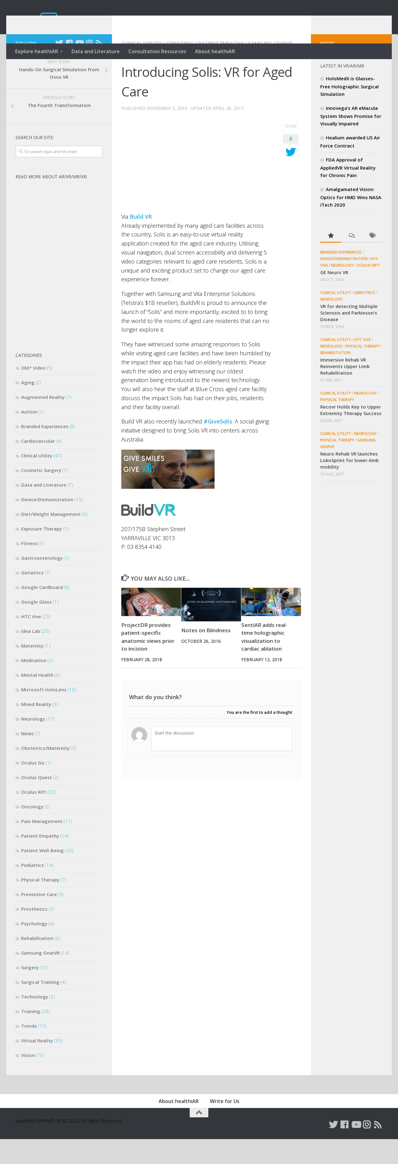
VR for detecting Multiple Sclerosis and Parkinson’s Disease (348, 337)
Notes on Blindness (206, 655)
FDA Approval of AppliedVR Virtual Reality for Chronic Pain (348, 192)
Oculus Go (32, 787)
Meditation (33, 685)
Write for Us (224, 1126)
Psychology (34, 948)
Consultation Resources (157, 51)
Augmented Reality (43, 422)
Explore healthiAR (36, 51)
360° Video (33, 393)
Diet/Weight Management (51, 539)
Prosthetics (34, 934)
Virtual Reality (37, 1065)
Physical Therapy (40, 904)
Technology (34, 1021)
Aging (28, 407)
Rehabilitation (37, 963)
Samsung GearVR (270, 68)
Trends (29, 1051)
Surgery (30, 992)
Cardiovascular (38, 466)
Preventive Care (39, 919)
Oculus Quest (36, 802)
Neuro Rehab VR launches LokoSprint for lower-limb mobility (349, 485)
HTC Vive (31, 641)
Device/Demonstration (47, 524)
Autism (29, 436)
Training (30, 1036)
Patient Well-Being (42, 875)
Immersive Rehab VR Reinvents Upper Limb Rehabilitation (345, 391)
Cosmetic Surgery (41, 495)
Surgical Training (40, 1007)
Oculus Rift (33, 817)
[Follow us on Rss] (99, 68)
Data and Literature (96, 51)
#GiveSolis (218, 446)
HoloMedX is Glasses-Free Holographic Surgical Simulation (349, 111)
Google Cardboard (42, 612)
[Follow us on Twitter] (59, 68)
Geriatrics (180, 68)
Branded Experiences (44, 451)
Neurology (33, 744)
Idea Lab (30, 656)
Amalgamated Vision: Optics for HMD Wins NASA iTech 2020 (350, 222)
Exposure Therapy (41, 553)
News (27, 758)
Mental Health (37, 700)
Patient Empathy (221, 68)
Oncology (32, 831)
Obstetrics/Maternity (45, 773)
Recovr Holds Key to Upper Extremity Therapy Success (351, 434)
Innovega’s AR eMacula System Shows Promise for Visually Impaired (350, 141)
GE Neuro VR (334, 297)
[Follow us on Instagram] (89, 68)
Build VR (141, 241)
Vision (28, 1080)
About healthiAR (215, 51)
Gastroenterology (41, 583)
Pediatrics (32, 890)
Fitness (29, 568)
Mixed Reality (36, 729)
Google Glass (36, 627)
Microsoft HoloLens (44, 714)
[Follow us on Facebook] (69, 68)
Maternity (32, 670)
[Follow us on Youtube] (79, 68)
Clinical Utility (141, 68)
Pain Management (41, 846)
